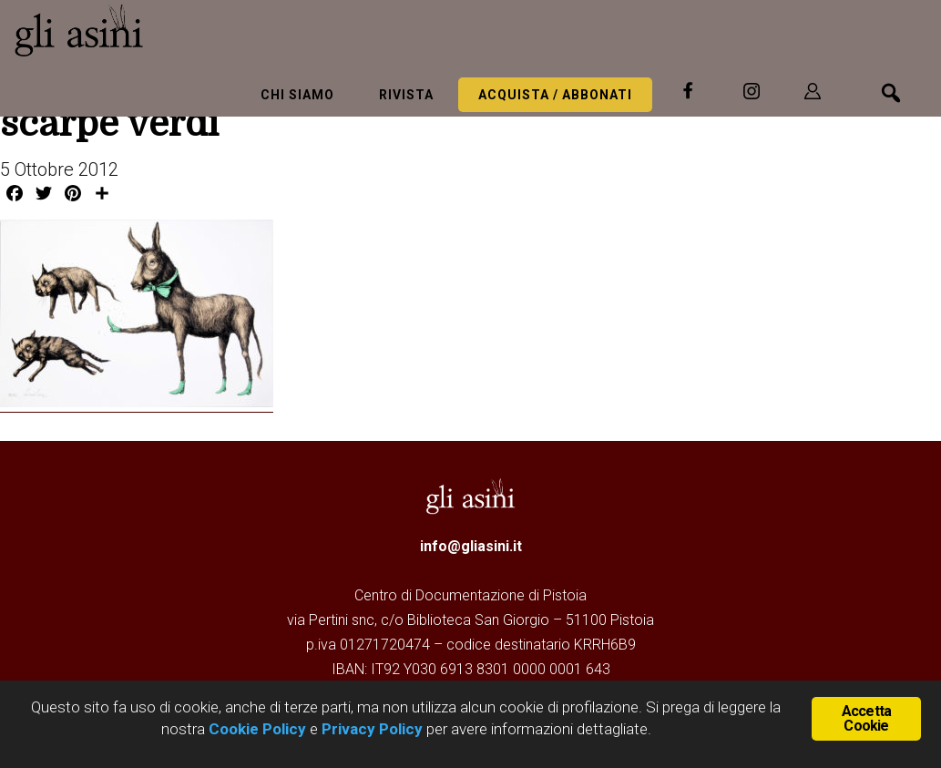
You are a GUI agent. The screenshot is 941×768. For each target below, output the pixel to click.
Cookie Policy (255, 729)
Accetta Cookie (866, 718)
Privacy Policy (372, 729)
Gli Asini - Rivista (150, 30)
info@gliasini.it (471, 546)
